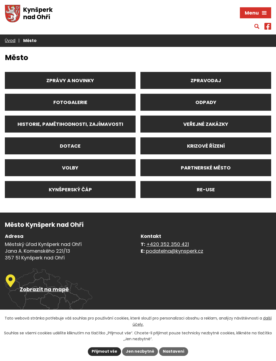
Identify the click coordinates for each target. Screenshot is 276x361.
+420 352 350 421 (167, 244)
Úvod (10, 40)
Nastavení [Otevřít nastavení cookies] (173, 351)
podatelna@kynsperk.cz (174, 251)
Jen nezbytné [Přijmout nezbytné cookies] (140, 351)
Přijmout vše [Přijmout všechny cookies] (104, 351)
